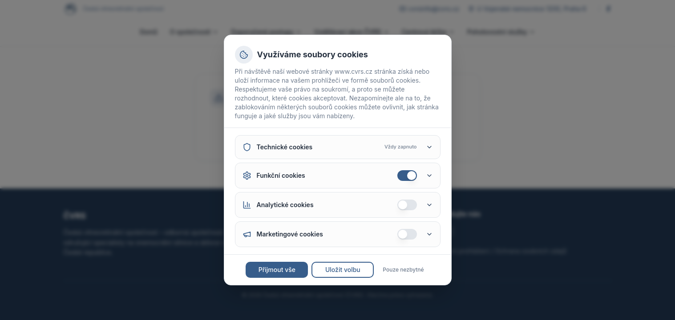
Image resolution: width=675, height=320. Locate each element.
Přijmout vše (277, 269)
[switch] (407, 175)
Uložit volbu (342, 269)
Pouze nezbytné (403, 269)
